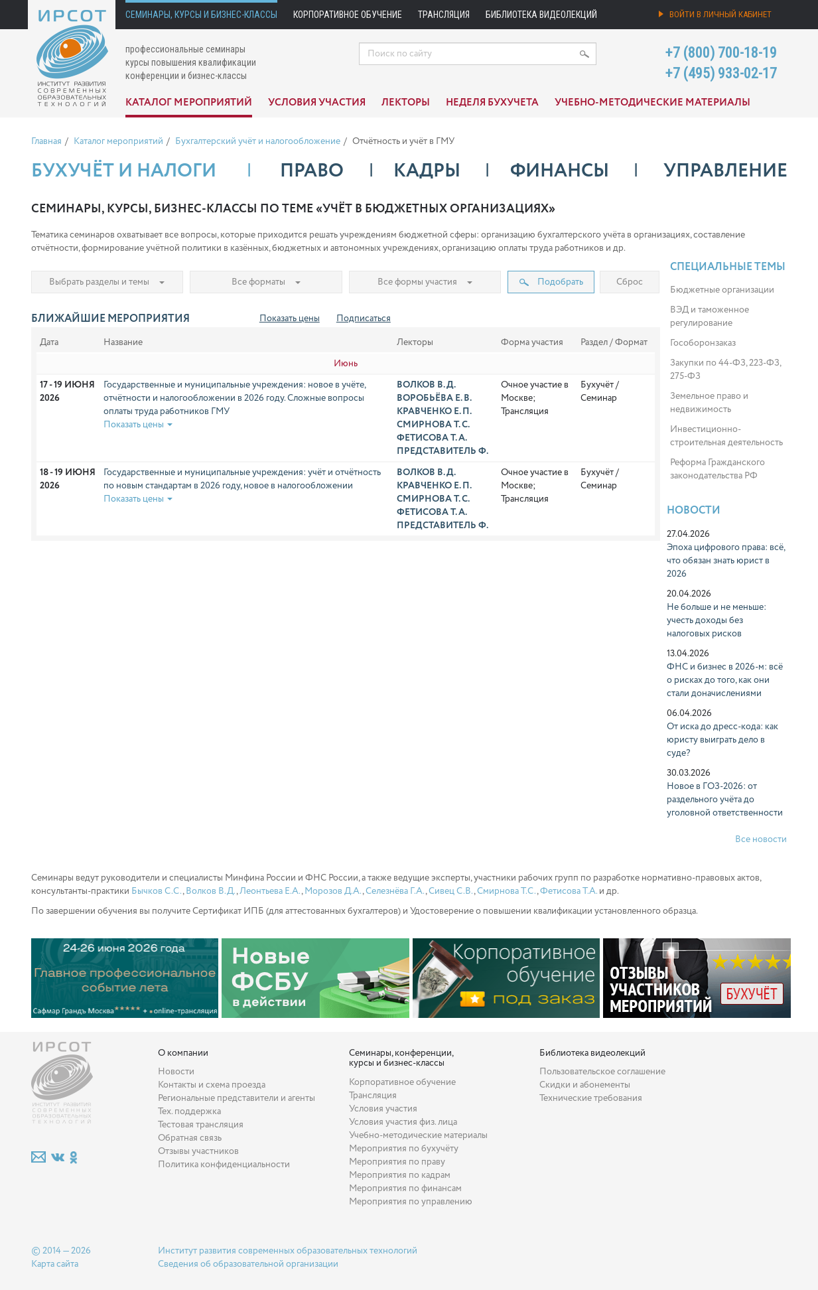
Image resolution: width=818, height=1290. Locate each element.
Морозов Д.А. (333, 891)
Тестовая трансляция (200, 1124)
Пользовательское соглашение (602, 1071)
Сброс (629, 282)
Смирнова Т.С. (507, 891)
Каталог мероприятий (188, 103)
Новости (693, 510)
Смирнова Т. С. (433, 424)
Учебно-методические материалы (652, 103)
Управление (725, 171)
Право (312, 171)
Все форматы (266, 282)
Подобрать (551, 282)
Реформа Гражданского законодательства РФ (717, 469)
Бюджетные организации (722, 290)
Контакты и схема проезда (211, 1085)
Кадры (426, 171)
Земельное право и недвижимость (709, 403)
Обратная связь (190, 1138)
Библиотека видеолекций (541, 14)
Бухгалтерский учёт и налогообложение (257, 141)
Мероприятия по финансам (405, 1188)
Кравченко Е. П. (434, 411)
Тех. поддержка (189, 1111)
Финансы (559, 171)
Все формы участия (424, 282)
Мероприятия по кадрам (399, 1175)
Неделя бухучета (492, 103)
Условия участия (317, 103)
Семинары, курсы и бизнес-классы (201, 14)
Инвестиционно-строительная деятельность (726, 436)
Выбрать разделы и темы (107, 282)
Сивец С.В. (451, 891)
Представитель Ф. (442, 451)
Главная (46, 141)
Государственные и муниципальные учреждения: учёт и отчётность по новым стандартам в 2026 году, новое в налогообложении (242, 479)
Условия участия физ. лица (403, 1122)
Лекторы (405, 103)
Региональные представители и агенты (236, 1098)
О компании (183, 1053)
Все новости (761, 839)
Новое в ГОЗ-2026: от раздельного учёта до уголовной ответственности (725, 800)
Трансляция (444, 14)
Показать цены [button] (137, 424)
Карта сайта (54, 1264)
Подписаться (363, 318)
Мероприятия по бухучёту (403, 1148)
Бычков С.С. (156, 891)
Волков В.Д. (211, 891)
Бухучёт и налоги (123, 171)
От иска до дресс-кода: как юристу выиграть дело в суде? (722, 740)
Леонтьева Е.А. (270, 891)
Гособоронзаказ (703, 343)
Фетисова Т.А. (568, 891)
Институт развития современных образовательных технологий (287, 1250)
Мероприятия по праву (397, 1162)
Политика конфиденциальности (224, 1164)
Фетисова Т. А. (432, 438)
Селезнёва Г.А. (395, 891)
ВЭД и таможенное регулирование (709, 316)
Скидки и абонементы (584, 1085)
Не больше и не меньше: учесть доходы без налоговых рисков (716, 620)
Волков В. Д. (426, 385)
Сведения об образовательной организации (248, 1264)
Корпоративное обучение (347, 14)
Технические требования (590, 1098)
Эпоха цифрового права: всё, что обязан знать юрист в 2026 (726, 561)
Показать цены (289, 318)
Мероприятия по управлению (410, 1201)
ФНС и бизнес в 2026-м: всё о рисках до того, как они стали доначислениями (725, 680)
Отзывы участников (198, 1151)
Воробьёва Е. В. (434, 398)
